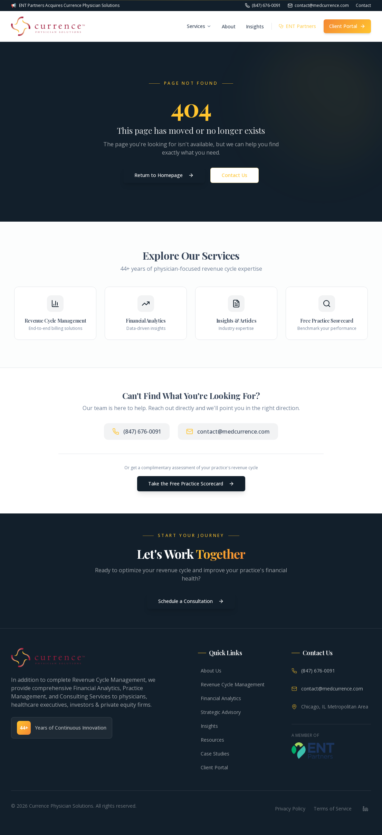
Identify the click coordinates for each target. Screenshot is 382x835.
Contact (363, 5)
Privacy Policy (290, 808)
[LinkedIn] (365, 808)
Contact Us (234, 175)
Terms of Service (333, 808)
